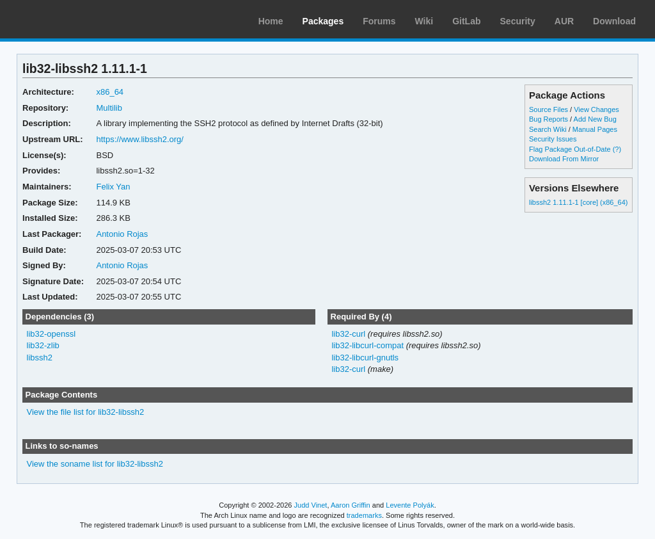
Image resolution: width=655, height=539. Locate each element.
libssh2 (39, 357)
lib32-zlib (43, 345)
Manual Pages (594, 129)
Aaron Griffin (350, 505)
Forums (379, 21)
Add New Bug (595, 119)
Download (614, 21)
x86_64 (109, 92)
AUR (564, 21)
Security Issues (552, 139)
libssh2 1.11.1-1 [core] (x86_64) (578, 202)
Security (517, 21)
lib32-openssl (51, 334)
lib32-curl (348, 334)
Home (270, 21)
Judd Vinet (311, 505)
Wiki (424, 21)
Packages (323, 21)
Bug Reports (548, 119)
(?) (617, 149)
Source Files (548, 109)
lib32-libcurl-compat (367, 345)
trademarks (364, 515)
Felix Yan (113, 186)
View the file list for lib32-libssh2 (86, 412)
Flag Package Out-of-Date (570, 149)
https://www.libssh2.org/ (139, 139)
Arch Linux (70, 19)
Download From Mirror (564, 159)
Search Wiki (548, 129)
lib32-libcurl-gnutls (365, 357)
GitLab (466, 21)
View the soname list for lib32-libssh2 (95, 464)
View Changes (596, 109)
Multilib (109, 108)
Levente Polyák (410, 505)
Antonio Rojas (122, 234)
